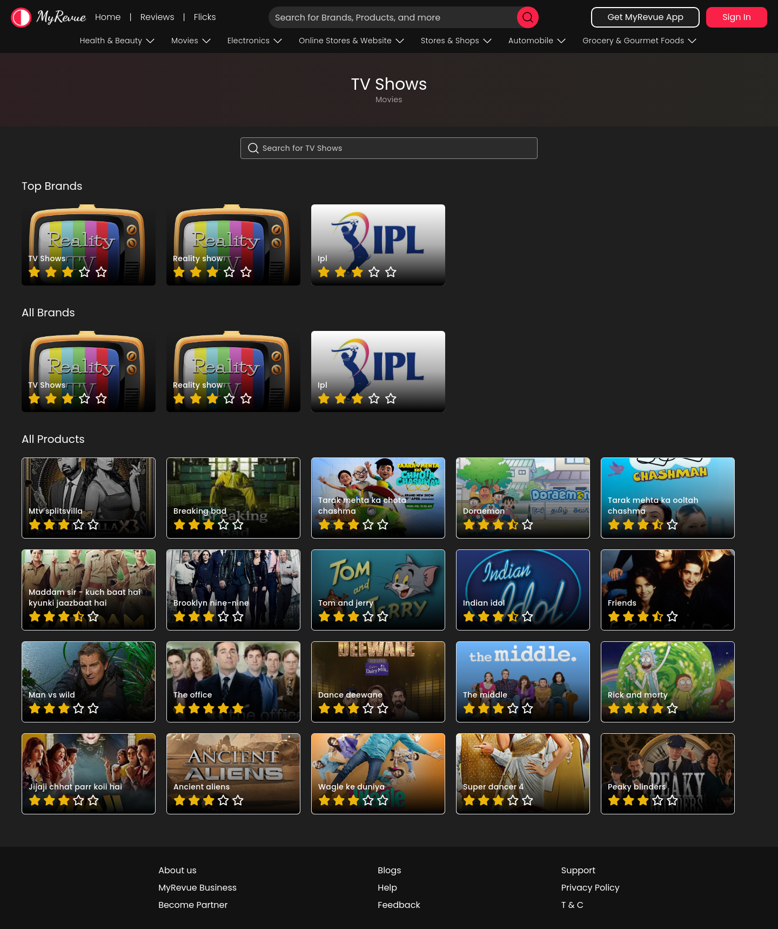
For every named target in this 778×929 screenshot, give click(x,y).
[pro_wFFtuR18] (523, 773)
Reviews (157, 17)
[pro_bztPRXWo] (378, 681)
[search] (528, 17)
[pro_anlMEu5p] (233, 681)
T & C (572, 905)
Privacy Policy (590, 887)
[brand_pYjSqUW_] (378, 245)
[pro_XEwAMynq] (89, 681)
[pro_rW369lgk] (378, 773)
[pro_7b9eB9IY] (523, 498)
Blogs (389, 870)
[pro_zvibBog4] (668, 773)
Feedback (399, 905)
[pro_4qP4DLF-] (89, 498)
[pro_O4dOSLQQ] (523, 590)
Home (107, 17)
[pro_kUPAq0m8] (89, 773)
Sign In (736, 17)
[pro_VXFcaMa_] (668, 590)
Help (387, 887)
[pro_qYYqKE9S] (233, 773)
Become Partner (192, 905)
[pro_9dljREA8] (89, 590)
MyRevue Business (197, 887)
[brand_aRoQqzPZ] (89, 245)
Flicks (205, 17)
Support (578, 870)
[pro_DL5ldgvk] (233, 590)
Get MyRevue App (645, 17)
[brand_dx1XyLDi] (233, 245)
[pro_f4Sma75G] (668, 681)
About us (177, 870)
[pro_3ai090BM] (233, 498)
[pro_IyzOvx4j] (378, 590)
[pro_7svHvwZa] (378, 498)
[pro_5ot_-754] (668, 498)
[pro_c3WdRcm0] (523, 681)
